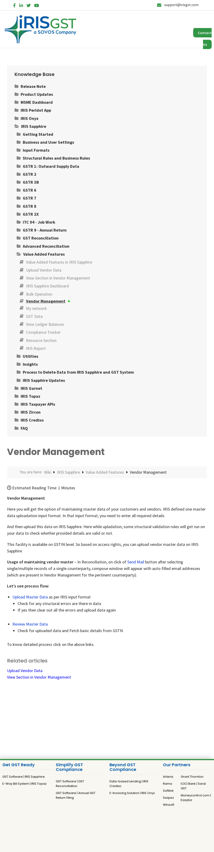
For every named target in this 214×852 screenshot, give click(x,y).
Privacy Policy (97, 824)
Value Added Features (105, 472)
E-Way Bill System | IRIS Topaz (24, 783)
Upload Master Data (30, 597)
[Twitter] (28, 4)
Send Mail (135, 562)
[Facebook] (14, 4)
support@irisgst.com (178, 4)
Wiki (48, 472)
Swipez (168, 797)
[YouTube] (36, 4)
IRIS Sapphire (69, 472)
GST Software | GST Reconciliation (70, 783)
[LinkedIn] (21, 4)
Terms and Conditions (128, 824)
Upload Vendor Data (24, 670)
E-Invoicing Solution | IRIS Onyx (132, 793)
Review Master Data (30, 624)
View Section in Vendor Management (39, 677)
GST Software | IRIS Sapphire (23, 776)
